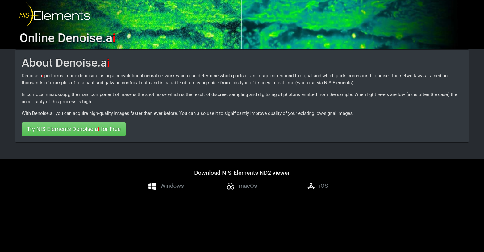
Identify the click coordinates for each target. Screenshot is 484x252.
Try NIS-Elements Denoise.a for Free (74, 129)
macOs (242, 186)
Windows (166, 186)
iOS (317, 186)
